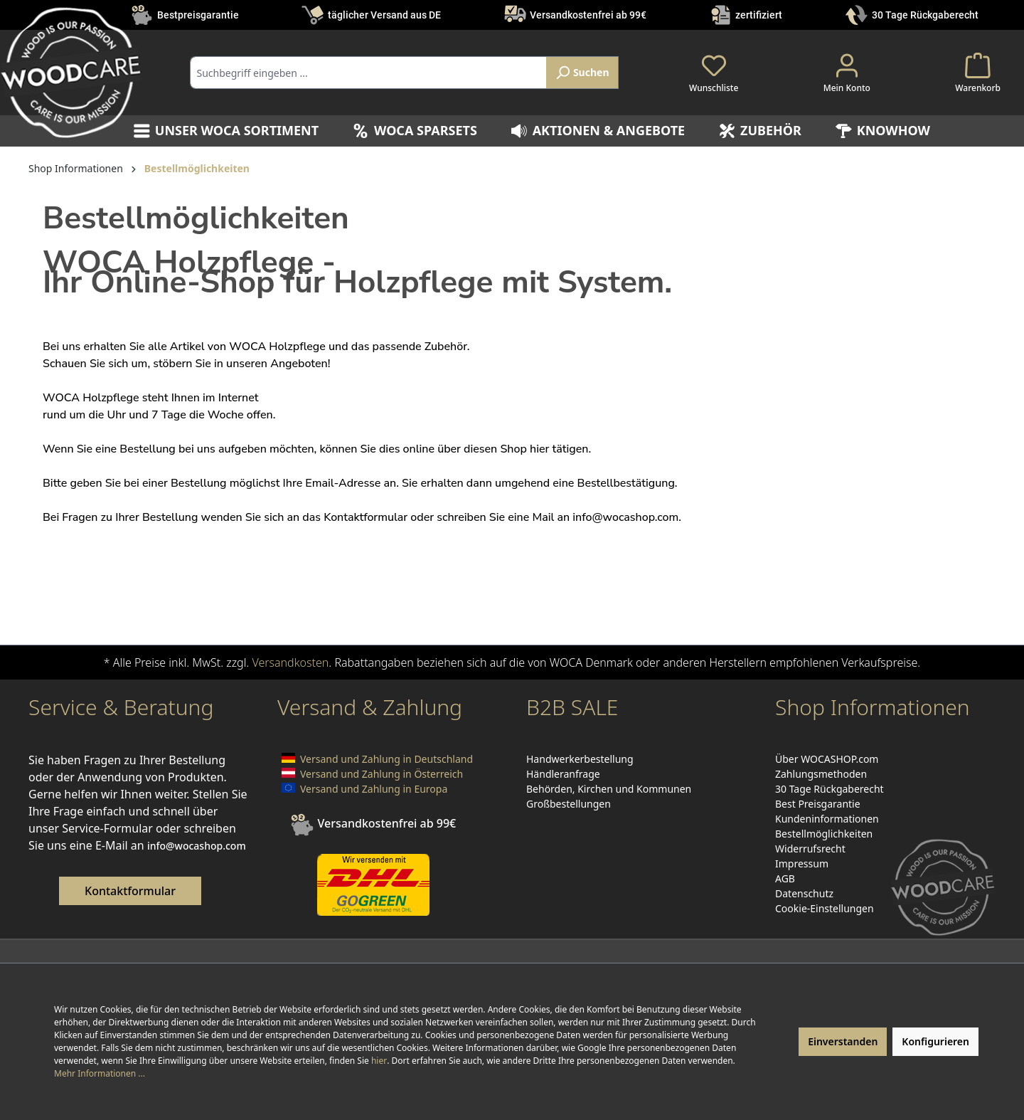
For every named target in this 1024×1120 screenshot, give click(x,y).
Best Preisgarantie (817, 803)
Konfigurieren (935, 1041)
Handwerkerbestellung (580, 759)
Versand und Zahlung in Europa (373, 789)
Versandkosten (290, 662)
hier (379, 1061)
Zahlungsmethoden (821, 774)
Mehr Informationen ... (99, 1073)
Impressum (801, 863)
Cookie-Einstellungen (824, 908)
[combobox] (369, 72)
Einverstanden (843, 1041)
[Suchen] (582, 72)
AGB (785, 878)
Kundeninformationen (827, 818)
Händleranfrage (563, 774)
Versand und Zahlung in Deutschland (386, 759)
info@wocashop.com (625, 517)
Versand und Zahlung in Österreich (381, 774)
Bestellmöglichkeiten (824, 833)
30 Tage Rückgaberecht (925, 15)
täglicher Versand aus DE (384, 15)
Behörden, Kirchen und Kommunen (608, 789)
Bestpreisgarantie (198, 15)
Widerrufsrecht (810, 848)
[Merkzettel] (713, 72)
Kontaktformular (130, 891)
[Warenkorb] (978, 72)
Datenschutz (804, 893)
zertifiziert (758, 15)
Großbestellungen (568, 803)
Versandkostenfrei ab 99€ (588, 15)
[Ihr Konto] (847, 72)
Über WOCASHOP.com (826, 759)
